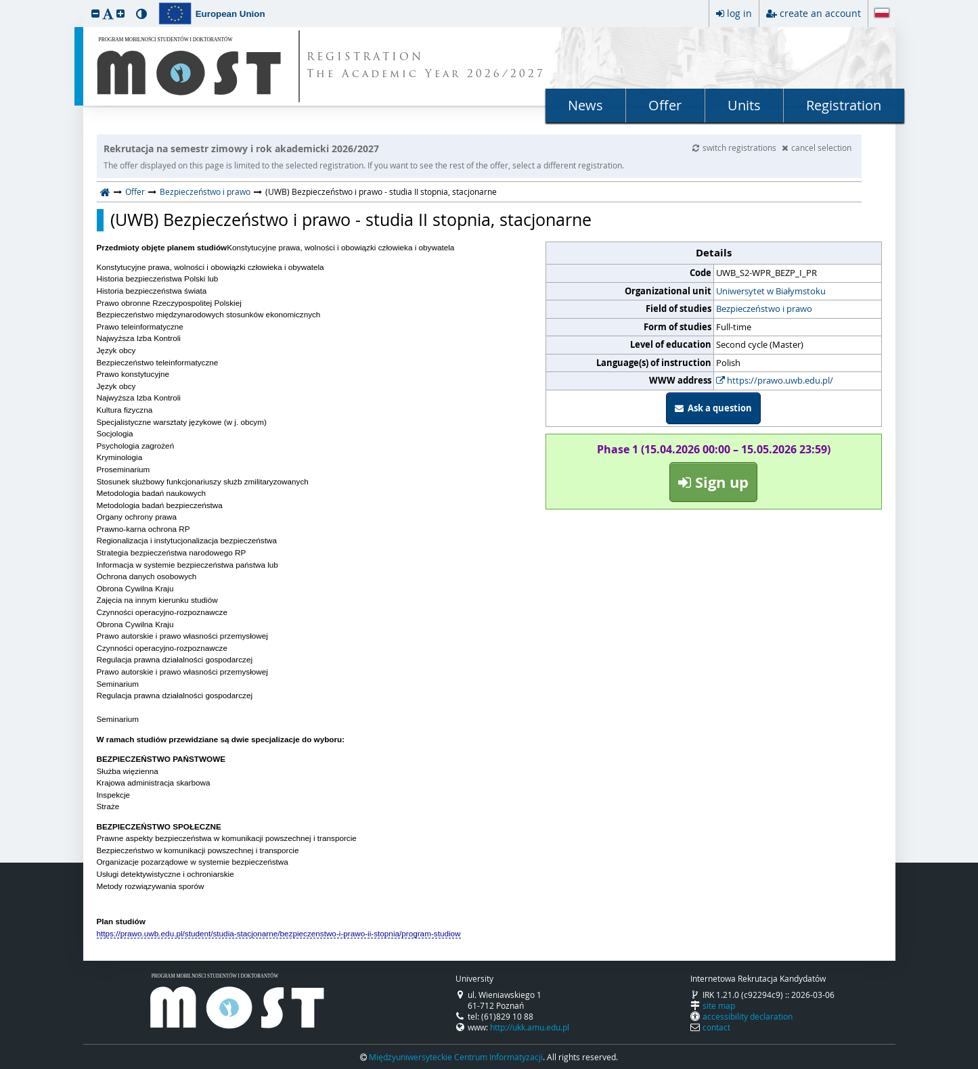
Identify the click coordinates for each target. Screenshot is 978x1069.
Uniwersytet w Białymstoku (771, 291)
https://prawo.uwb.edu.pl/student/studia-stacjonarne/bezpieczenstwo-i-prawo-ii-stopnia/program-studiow (279, 933)
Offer (665, 105)
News (585, 105)
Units (744, 105)
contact (716, 1027)
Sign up (713, 482)
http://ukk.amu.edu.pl (529, 1027)
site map (719, 1005)
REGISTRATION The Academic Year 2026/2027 (426, 66)
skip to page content (3, 3)
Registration (843, 105)
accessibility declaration (748, 1016)
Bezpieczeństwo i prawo (205, 191)
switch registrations (735, 147)
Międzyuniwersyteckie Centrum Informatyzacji (456, 1056)
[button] (95, 13)
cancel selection (816, 147)
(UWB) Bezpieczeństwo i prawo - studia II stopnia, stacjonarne (351, 220)
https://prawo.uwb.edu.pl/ (774, 380)
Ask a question (713, 408)
